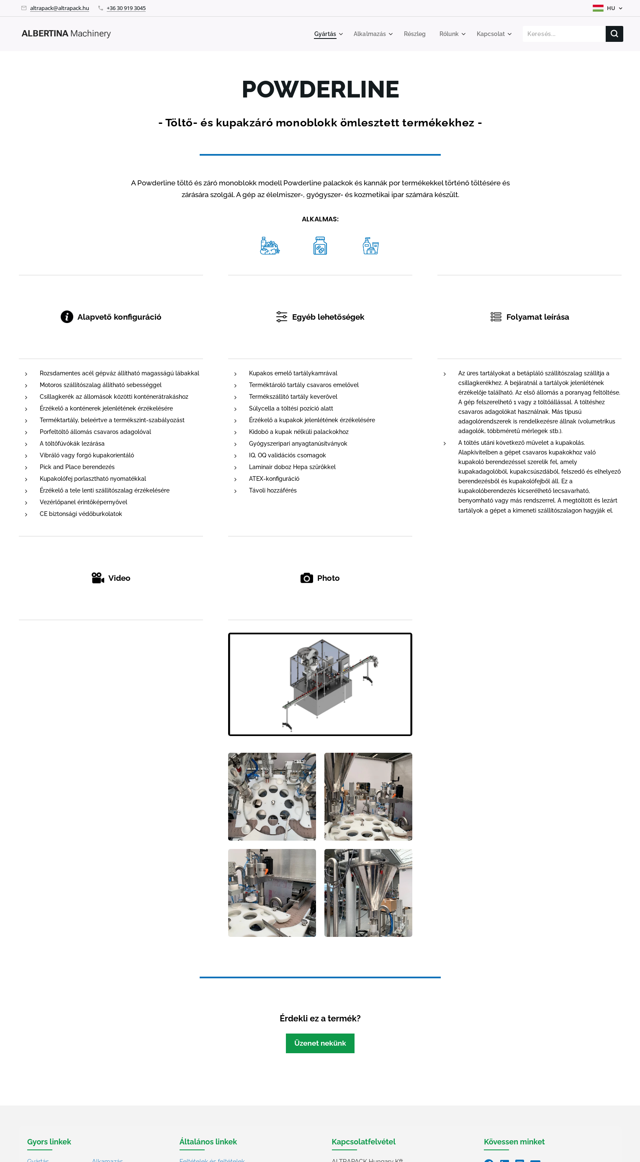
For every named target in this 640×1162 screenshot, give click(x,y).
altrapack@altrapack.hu (59, 8)
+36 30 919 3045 (126, 8)
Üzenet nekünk (320, 1043)
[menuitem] (321, 33)
